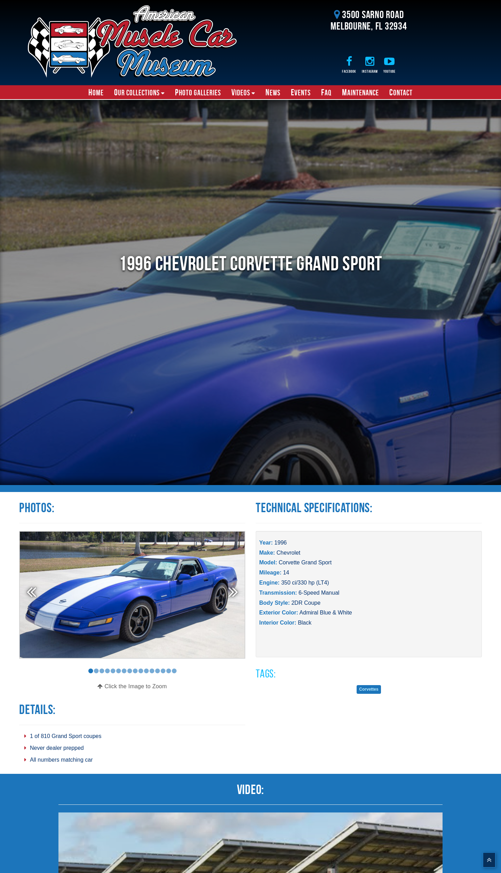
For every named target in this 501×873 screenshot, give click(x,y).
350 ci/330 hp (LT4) (305, 583)
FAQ (326, 92)
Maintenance (360, 92)
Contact (401, 92)
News (272, 92)
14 (286, 573)
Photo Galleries (198, 92)
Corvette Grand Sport (305, 562)
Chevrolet (288, 553)
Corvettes (368, 689)
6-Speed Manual (319, 593)
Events (301, 92)
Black (304, 623)
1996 (281, 543)
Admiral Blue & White (326, 613)
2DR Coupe (305, 603)
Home (96, 92)
